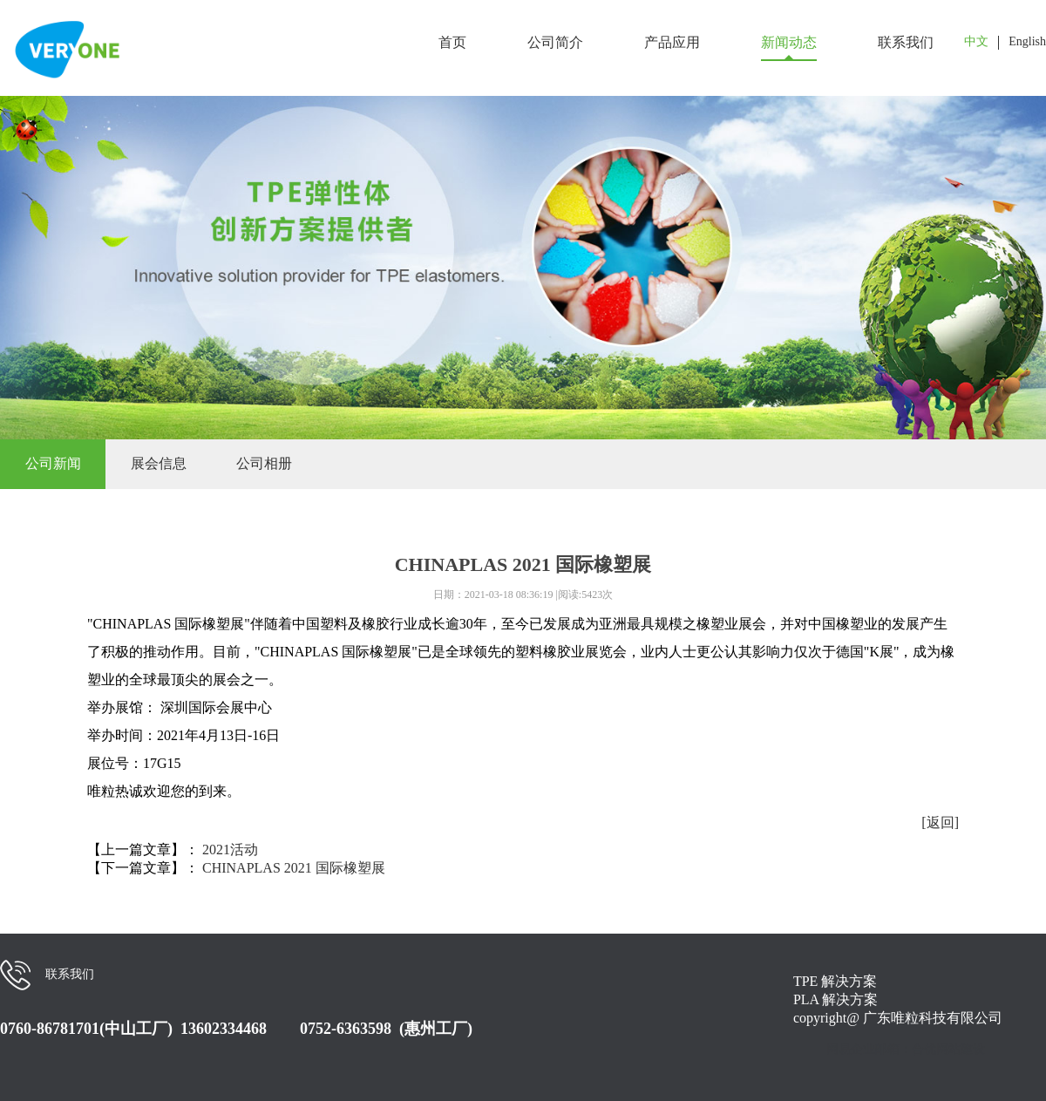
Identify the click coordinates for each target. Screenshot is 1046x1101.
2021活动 (230, 849)
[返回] (940, 822)
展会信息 (159, 463)
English (1027, 41)
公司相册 (264, 463)
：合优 (918, 1049)
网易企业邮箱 (863, 1049)
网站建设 (960, 1049)
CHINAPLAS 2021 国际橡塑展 (293, 867)
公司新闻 (53, 463)
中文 (976, 41)
